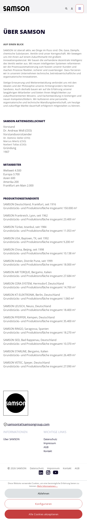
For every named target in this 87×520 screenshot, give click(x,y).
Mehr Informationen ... (47, 486)
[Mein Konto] (72, 8)
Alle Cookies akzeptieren (43, 514)
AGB (46, 447)
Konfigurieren (43, 503)
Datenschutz (50, 439)
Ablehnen (43, 493)
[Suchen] (66, 8)
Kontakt (48, 451)
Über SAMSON (11, 439)
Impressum (50, 443)
